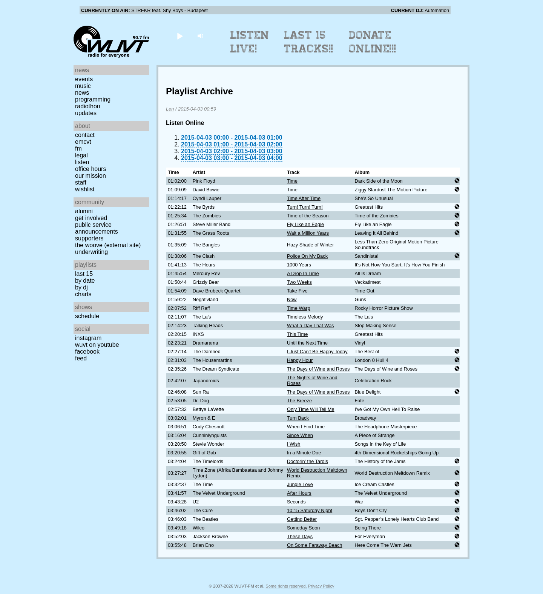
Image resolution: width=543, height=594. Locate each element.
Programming (92, 99)
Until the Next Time (307, 343)
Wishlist (85, 189)
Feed (81, 358)
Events (84, 79)
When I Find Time (306, 426)
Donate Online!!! (372, 41)
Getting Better (302, 519)
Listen (82, 162)
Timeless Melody (305, 317)
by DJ (81, 287)
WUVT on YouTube (97, 345)
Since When (300, 435)
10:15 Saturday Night (309, 510)
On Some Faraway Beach (314, 545)
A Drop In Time (303, 273)
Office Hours (90, 169)
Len (170, 109)
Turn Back (298, 418)
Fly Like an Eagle (305, 224)
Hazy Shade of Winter (310, 245)
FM (78, 148)
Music (83, 86)
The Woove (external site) (108, 245)
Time (292, 181)
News (82, 92)
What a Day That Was (310, 325)
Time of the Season (308, 216)
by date (85, 280)
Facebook (87, 351)
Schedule (87, 316)
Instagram (88, 338)
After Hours (299, 493)
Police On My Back (307, 256)
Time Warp (298, 308)
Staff (80, 182)
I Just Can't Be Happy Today (317, 351)
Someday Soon (303, 528)
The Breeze (299, 400)
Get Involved (91, 218)
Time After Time (304, 198)
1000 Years (299, 265)
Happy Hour (300, 360)
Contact (85, 135)
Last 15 (84, 274)
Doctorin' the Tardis (307, 461)
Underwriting (91, 252)
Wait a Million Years (308, 233)
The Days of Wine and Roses (318, 369)
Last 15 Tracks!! (308, 41)
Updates (86, 113)
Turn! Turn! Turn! (305, 207)
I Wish (294, 444)
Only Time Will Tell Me (310, 409)
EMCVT (83, 141)
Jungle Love (300, 484)
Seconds (296, 502)
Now (292, 299)
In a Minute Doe (304, 453)
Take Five (297, 291)
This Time (297, 334)
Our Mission (90, 175)
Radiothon (87, 106)
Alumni (84, 211)
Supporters (89, 238)
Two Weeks (299, 282)
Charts (83, 294)
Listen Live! (249, 41)
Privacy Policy (321, 586)
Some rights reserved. (286, 586)
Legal (81, 155)
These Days (300, 536)
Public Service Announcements (96, 228)
